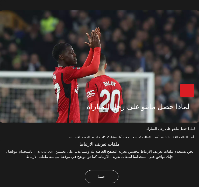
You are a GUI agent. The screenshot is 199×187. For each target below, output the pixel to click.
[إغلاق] (3, 3)
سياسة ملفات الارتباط (43, 157)
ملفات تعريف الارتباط (99, 144)
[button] (187, 90)
